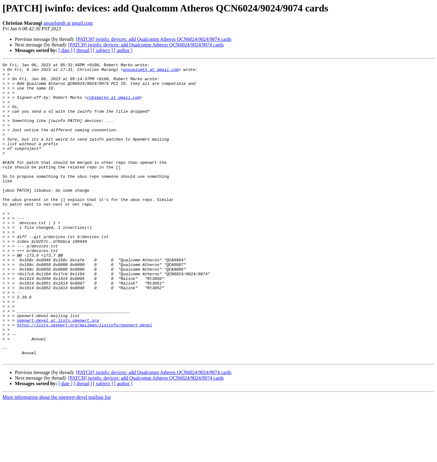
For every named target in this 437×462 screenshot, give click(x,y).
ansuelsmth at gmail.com (68, 23)
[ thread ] (83, 50)
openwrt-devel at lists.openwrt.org (58, 372)
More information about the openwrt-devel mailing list (56, 456)
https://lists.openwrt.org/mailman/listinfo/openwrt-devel (84, 378)
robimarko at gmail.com (113, 104)
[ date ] (65, 50)
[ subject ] (103, 50)
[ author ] (123, 50)
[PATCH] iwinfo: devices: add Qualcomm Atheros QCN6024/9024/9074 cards (153, 39)
